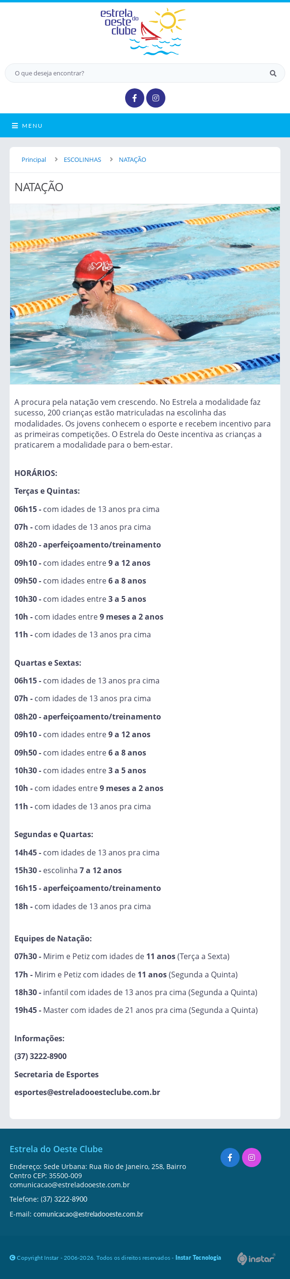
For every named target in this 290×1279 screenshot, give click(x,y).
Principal (34, 159)
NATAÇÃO (132, 159)
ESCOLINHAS (82, 159)
